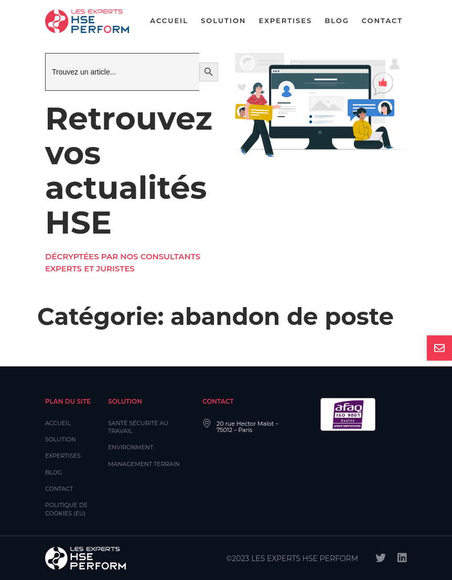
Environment (130, 447)
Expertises (285, 20)
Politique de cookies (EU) (66, 508)
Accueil (169, 20)
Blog (337, 20)
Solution (223, 20)
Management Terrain (144, 464)
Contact (382, 20)
